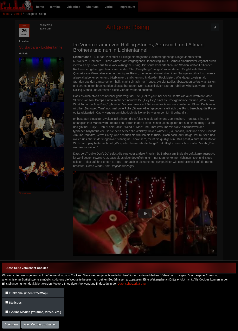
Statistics (15, 302)
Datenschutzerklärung (131, 283)
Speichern (11, 324)
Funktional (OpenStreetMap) (28, 293)
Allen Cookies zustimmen (40, 324)
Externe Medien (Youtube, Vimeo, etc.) (35, 312)
